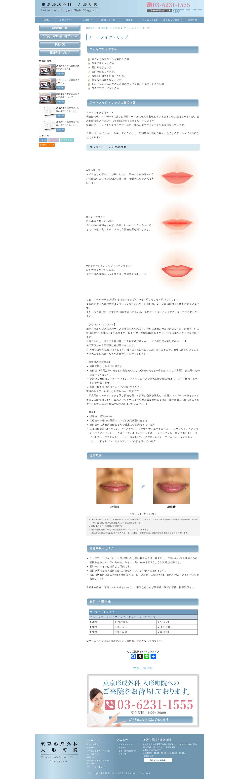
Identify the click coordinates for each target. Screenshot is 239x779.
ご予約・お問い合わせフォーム (59, 36)
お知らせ (60, 73)
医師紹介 (87, 20)
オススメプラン (125, 744)
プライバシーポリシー (96, 767)
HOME (45, 20)
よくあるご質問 (171, 20)
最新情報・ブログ (60, 52)
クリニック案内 (150, 20)
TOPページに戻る (142, 668)
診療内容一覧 (108, 20)
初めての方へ (66, 20)
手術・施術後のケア (127, 751)
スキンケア (53, 140)
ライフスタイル (67, 140)
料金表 (129, 20)
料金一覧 (60, 44)
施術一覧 (122, 748)
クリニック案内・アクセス (98, 751)
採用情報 (192, 20)
